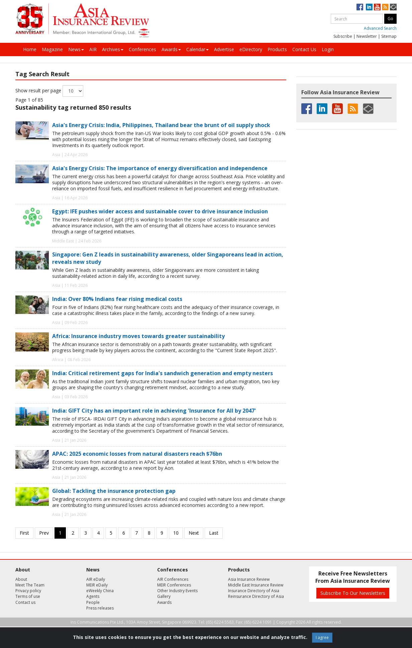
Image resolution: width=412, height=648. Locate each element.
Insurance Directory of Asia (253, 590)
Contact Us (304, 49)
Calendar (197, 49)
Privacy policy (28, 590)
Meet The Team (29, 585)
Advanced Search (380, 28)
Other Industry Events (177, 590)
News (76, 49)
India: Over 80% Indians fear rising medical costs (117, 299)
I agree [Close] (322, 637)
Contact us (25, 602)
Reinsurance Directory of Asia (256, 596)
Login (328, 49)
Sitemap (389, 36)
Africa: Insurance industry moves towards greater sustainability (138, 336)
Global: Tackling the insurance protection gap (114, 491)
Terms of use (27, 596)
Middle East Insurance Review (255, 585)
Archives (112, 49)
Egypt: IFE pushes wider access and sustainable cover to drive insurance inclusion (160, 211)
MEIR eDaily (97, 585)
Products (277, 49)
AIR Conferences (172, 579)
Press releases (100, 608)
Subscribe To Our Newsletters (352, 593)
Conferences (142, 49)
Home (29, 49)
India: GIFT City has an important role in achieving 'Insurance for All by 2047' (154, 410)
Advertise (224, 49)
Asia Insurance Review (249, 579)
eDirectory (250, 49)
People (93, 602)
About (21, 579)
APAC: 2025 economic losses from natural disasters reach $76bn (137, 453)
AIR (93, 49)
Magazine (52, 49)
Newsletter (366, 36)
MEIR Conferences (174, 585)
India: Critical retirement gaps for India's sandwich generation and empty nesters (162, 373)
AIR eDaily (95, 579)
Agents (92, 596)
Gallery (164, 596)
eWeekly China (100, 590)
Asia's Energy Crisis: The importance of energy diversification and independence (160, 168)
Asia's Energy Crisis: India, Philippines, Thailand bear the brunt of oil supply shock (161, 125)
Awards (171, 49)
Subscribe (342, 36)
